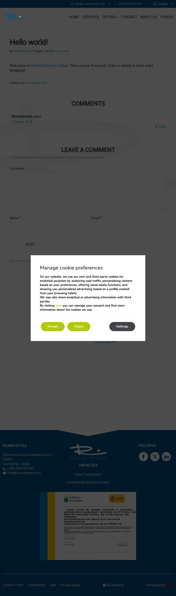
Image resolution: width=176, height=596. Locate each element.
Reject (78, 326)
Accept (53, 326)
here (58, 306)
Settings (122, 326)
